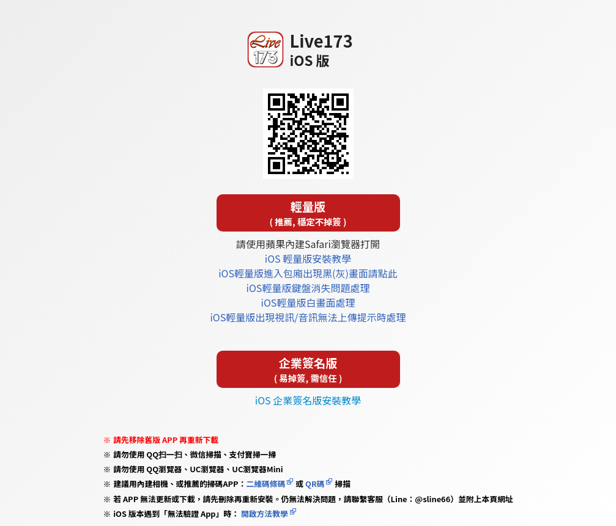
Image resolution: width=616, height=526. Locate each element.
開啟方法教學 (263, 513)
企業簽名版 (308, 369)
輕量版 (308, 213)
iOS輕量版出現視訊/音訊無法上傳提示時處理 (308, 317)
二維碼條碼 (265, 483)
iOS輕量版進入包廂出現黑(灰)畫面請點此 (308, 273)
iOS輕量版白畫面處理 (308, 302)
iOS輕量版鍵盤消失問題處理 (308, 287)
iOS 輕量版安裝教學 (308, 258)
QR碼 (314, 483)
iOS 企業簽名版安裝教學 (308, 400)
